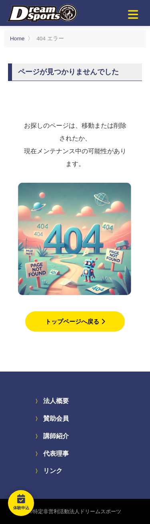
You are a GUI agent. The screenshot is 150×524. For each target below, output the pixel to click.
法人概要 (56, 400)
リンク (52, 470)
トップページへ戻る (74, 321)
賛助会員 (56, 418)
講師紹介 (56, 436)
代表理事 (56, 453)
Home (17, 39)
